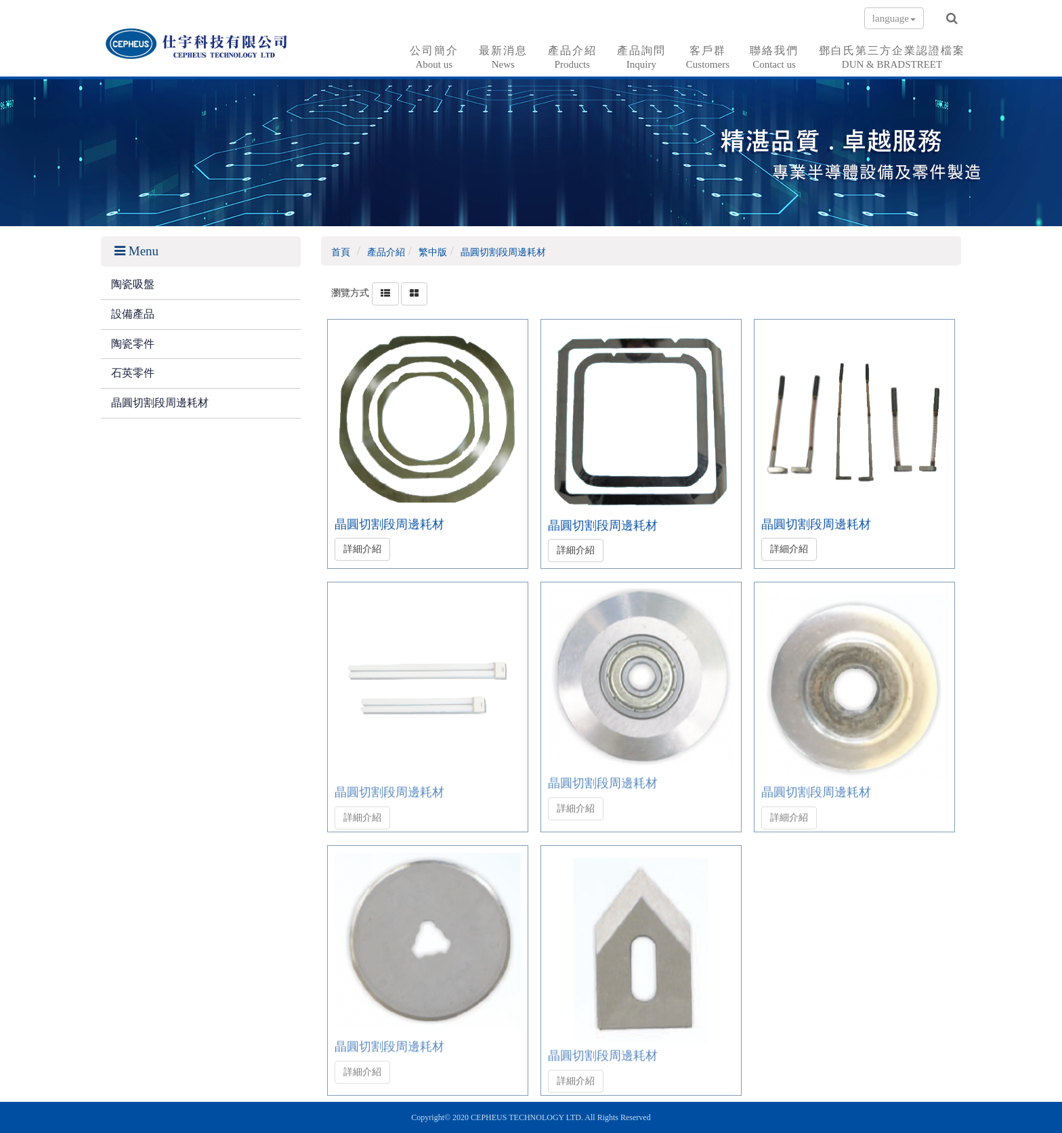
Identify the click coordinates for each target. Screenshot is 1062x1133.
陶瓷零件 (132, 343)
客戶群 (707, 58)
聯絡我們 (774, 58)
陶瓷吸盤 (132, 284)
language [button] (894, 18)
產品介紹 (572, 58)
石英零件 (132, 373)
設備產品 (132, 314)
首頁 (340, 252)
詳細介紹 (362, 547)
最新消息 (503, 58)
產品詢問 (641, 58)
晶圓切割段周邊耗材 (160, 402)
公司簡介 (434, 58)
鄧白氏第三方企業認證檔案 (892, 58)
